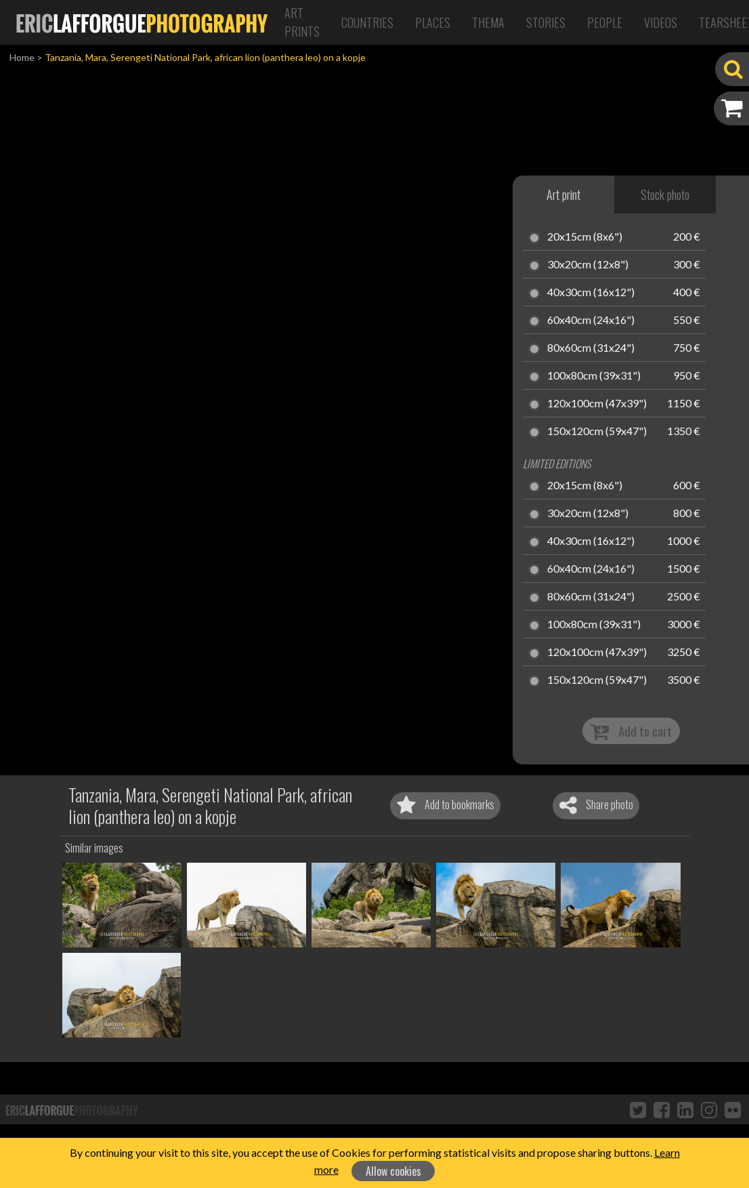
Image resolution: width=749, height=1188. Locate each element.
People (604, 22)
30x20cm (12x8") (587, 265)
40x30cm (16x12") (591, 292)
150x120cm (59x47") (597, 431)
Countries (367, 22)
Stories (545, 22)
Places (432, 22)
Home (22, 57)
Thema (488, 22)
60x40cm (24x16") (591, 320)
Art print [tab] (563, 194)
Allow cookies (393, 1171)
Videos (660, 22)
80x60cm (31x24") (591, 348)
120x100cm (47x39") (597, 403)
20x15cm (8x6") (584, 237)
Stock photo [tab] (665, 194)
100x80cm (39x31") (594, 376)
